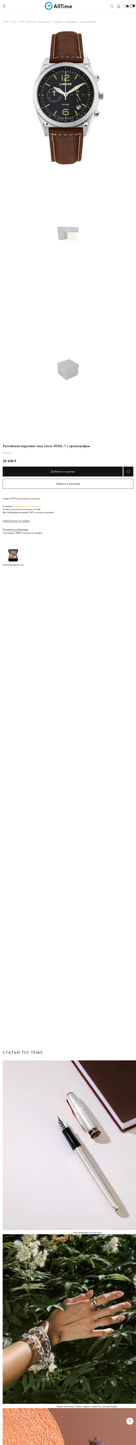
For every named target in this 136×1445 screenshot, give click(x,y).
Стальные (58, 21)
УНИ (21, 21)
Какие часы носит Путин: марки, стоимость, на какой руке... (88, 1406)
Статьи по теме (23, 1052)
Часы (5, 21)
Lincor (14, 21)
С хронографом (87, 21)
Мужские (31, 21)
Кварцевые (71, 21)
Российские (44, 21)
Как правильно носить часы (87, 1232)
